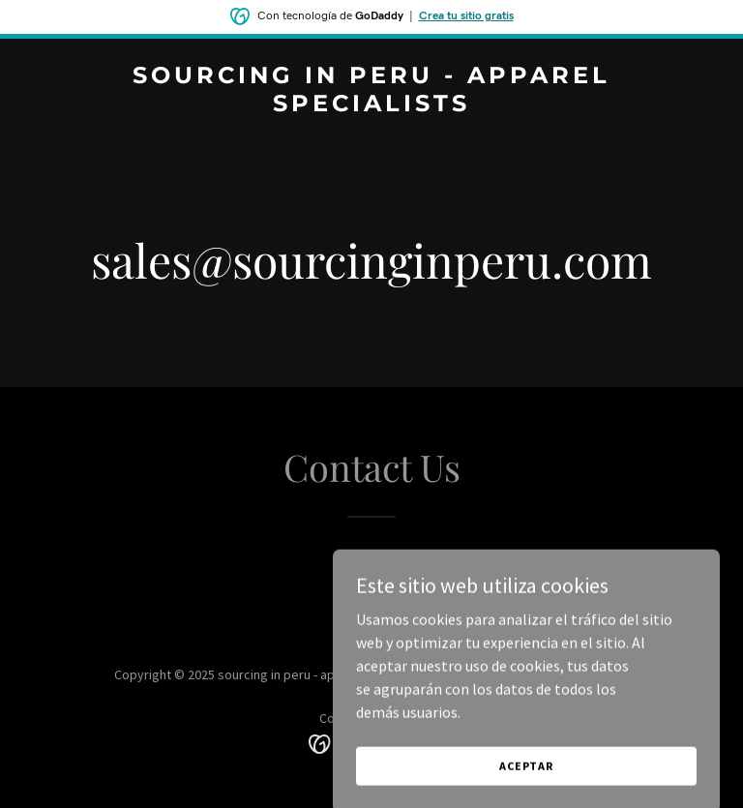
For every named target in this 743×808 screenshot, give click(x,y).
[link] (371, 105)
